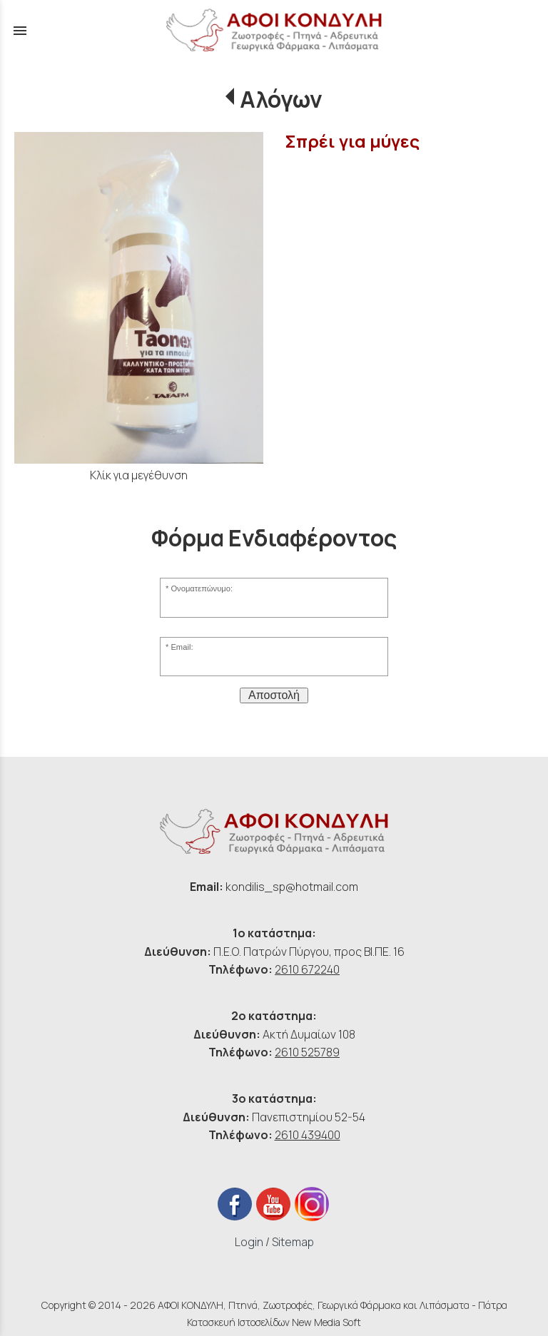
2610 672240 (307, 969)
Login (249, 1242)
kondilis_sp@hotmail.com (291, 886)
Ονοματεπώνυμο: (202, 588)
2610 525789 (307, 1052)
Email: (182, 647)
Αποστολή (274, 695)
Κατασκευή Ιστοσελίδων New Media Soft (274, 1322)
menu (20, 30)
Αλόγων (281, 99)
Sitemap (293, 1242)
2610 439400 (307, 1135)
